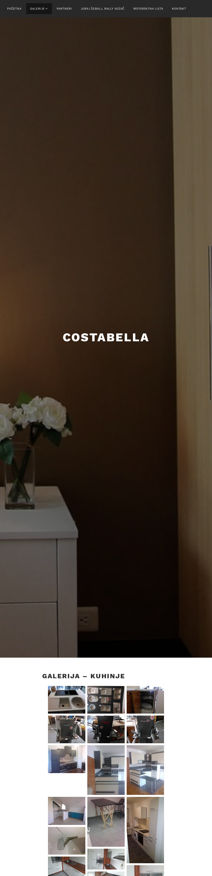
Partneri (64, 8)
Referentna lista (148, 8)
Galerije (37, 8)
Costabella (106, 337)
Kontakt (179, 8)
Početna (14, 8)
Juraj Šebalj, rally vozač (102, 8)
